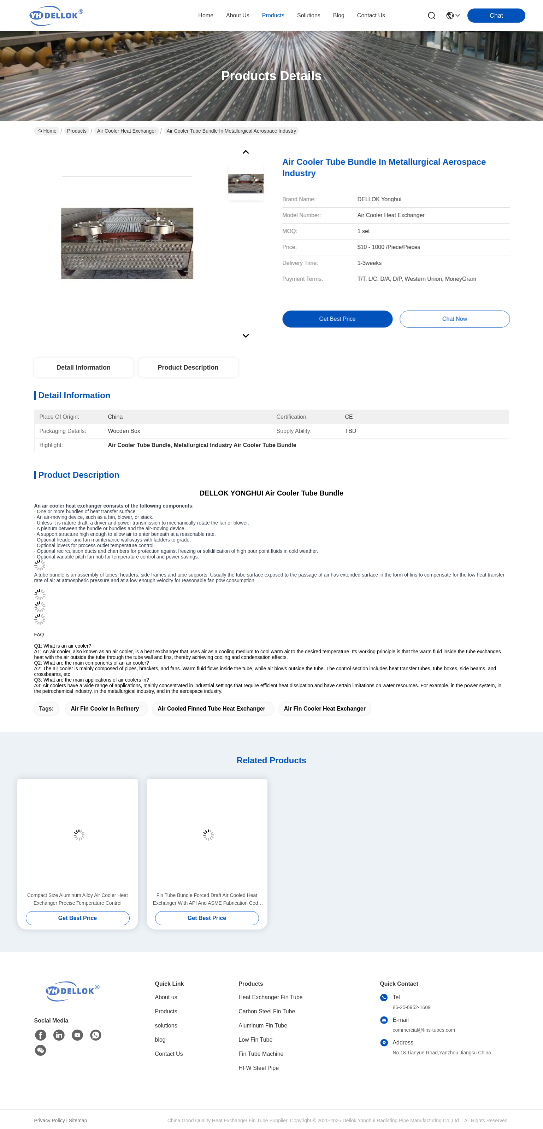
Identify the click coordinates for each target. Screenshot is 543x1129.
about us (237, 15)
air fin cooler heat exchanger (325, 709)
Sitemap (78, 1120)
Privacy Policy (49, 1120)
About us (166, 997)
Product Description (188, 367)
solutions (308, 15)
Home (205, 15)
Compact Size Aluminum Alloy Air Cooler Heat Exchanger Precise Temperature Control (77, 899)
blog (338, 15)
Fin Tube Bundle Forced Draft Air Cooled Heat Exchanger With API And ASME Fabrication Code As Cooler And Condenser (207, 899)
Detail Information (84, 367)
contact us (371, 15)
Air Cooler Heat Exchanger (126, 131)
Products (77, 131)
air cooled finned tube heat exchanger (211, 709)
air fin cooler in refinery (105, 709)
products (273, 15)
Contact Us (169, 1054)
